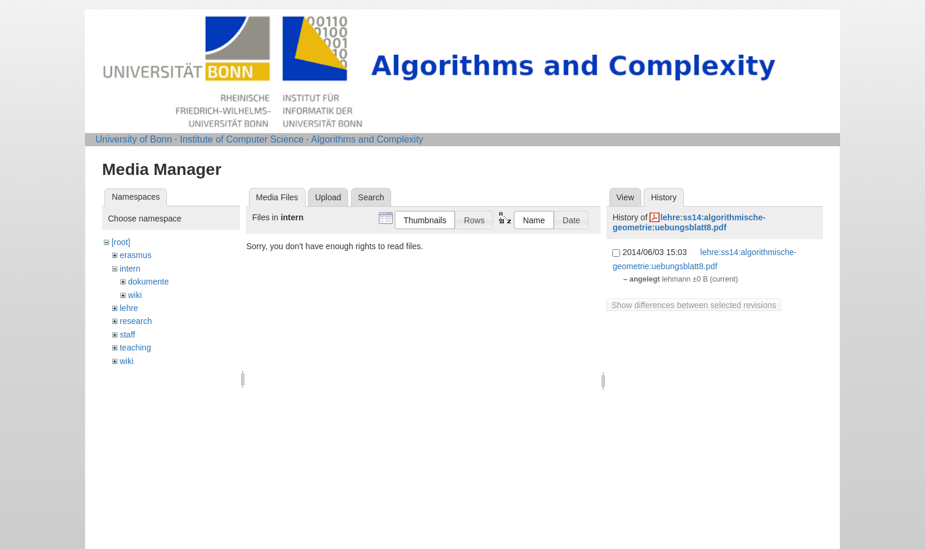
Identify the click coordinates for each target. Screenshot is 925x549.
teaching (135, 347)
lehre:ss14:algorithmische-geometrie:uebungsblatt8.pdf (688, 222)
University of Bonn (134, 139)
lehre (129, 308)
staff (127, 334)
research (136, 321)
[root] (120, 242)
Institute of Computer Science (242, 139)
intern (130, 268)
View (625, 197)
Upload (328, 197)
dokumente (148, 281)
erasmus (136, 255)
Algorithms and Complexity (367, 139)
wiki (135, 295)
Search (371, 197)
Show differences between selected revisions (693, 305)
